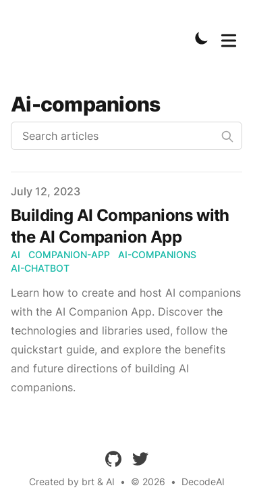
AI (15, 254)
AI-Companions (157, 254)
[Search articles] (126, 136)
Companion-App (69, 254)
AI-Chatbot (40, 268)
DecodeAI (203, 481)
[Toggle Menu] (229, 38)
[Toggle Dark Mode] (202, 38)
